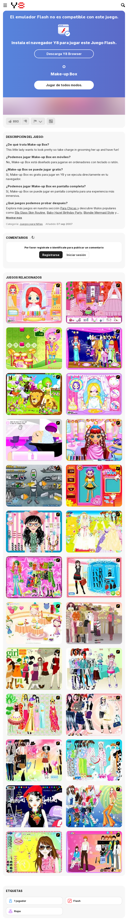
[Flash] (93, 901)
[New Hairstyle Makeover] (34, 302)
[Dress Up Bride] (94, 531)
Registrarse (50, 255)
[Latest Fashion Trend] (94, 806)
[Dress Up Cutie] (34, 531)
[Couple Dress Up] (94, 852)
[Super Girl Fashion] (34, 669)
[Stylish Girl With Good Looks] (34, 806)
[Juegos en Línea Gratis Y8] (17, 5)
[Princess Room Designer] (94, 302)
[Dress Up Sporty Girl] (94, 715)
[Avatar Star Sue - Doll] (94, 486)
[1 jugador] (34, 901)
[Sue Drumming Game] (34, 348)
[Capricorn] (94, 348)
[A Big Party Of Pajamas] (94, 760)
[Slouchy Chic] (34, 760)
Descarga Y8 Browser (64, 54)
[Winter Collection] (94, 669)
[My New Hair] (34, 440)
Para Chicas (68, 208)
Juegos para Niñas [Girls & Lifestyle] (31, 224)
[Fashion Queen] (94, 577)
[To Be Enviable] (34, 852)
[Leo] (34, 394)
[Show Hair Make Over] (94, 394)
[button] (14, 217)
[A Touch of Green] (34, 577)
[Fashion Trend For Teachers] (94, 623)
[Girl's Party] (34, 623)
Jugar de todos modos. (64, 85)
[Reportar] (38, 121)
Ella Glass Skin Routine (30, 212)
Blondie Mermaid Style (98, 212)
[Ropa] (34, 911)
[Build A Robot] (34, 486)
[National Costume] (34, 715)
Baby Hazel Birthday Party (64, 212)
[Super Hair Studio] (94, 440)
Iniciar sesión (76, 255)
